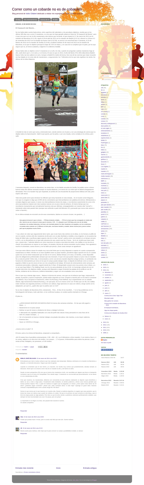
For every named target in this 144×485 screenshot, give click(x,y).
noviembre (108, 275)
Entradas (105, 76)
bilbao (103, 102)
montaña (103, 183)
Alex (21, 417)
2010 (104, 330)
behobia (103, 97)
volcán (103, 255)
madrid (103, 169)
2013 (104, 322)
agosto (107, 283)
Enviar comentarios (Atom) (32, 472)
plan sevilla (104, 209)
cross (102, 116)
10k (102, 87)
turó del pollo (105, 243)
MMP (102, 181)
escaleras (104, 133)
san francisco (105, 226)
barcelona (104, 95)
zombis (103, 257)
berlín (102, 99)
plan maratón (105, 207)
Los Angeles (104, 166)
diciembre (108, 272)
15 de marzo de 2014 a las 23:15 (32, 428)
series (103, 231)
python (103, 216)
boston (103, 104)
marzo (107, 293)
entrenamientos (105, 130)
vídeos (103, 250)
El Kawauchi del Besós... (111, 307)
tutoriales (103, 245)
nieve (102, 193)
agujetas (103, 92)
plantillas (103, 212)
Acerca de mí (44, 19)
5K (102, 90)
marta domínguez (106, 173)
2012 (104, 325)
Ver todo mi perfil (106, 342)
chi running (104, 111)
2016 (104, 265)
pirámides (104, 202)
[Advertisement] (113, 56)
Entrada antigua (89, 468)
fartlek (103, 140)
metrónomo (104, 178)
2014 (104, 270)
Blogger (94, 480)
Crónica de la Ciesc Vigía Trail (113, 295)
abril (106, 290)
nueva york (104, 195)
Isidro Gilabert (31, 14)
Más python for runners (111, 301)
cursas (103, 121)
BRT (102, 107)
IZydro (105, 340)
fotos (102, 145)
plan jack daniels (106, 205)
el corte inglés (105, 128)
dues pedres (104, 126)
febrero (107, 316)
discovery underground (108, 123)
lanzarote (104, 161)
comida (103, 114)
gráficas (103, 159)
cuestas (103, 118)
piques (103, 200)
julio (106, 285)
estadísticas (104, 135)
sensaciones (104, 228)
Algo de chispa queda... (111, 310)
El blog (18, 19)
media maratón (105, 176)
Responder (23, 411)
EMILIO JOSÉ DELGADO (28, 358)
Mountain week (109, 298)
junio (106, 288)
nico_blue (76, 480)
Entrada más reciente (25, 468)
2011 (104, 327)
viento (103, 252)
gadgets (103, 152)
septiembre (108, 280)
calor (102, 109)
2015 (104, 267)
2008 (104, 332)
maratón (24, 349)
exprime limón (105, 138)
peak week (104, 197)
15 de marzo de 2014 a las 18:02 (46, 358)
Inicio (58, 468)
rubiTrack (104, 224)
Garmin (103, 154)
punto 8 (103, 214)
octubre (107, 277)
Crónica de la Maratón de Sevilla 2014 (115, 313)
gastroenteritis (105, 157)
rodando (103, 219)
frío (102, 147)
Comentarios (106, 79)
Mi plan (55, 19)
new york (103, 190)
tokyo (102, 238)
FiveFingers (104, 142)
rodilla (103, 221)
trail (102, 240)
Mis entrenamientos (30, 19)
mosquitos (104, 188)
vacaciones (104, 248)
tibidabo (103, 236)
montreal (103, 185)
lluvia (102, 164)
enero (106, 319)
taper (102, 233)
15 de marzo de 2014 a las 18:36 (34, 417)
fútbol (102, 150)
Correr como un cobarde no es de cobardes (47, 9)
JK (21, 428)
